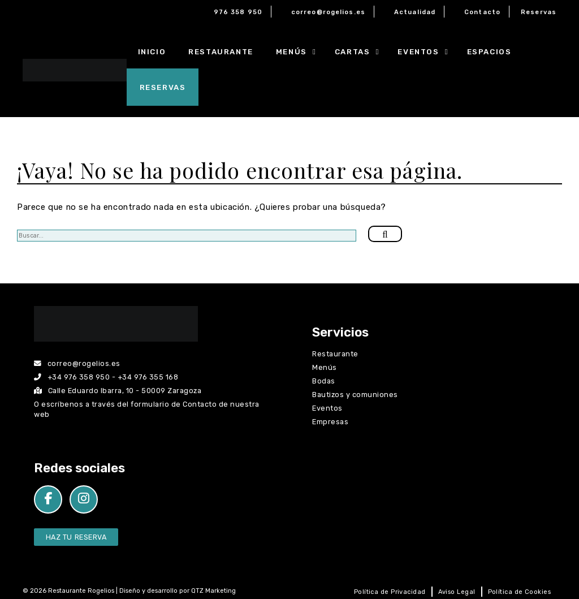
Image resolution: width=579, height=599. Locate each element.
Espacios (489, 51)
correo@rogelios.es (328, 12)
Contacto (482, 12)
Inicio (152, 51)
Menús (299, 51)
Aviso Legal (457, 592)
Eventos (426, 51)
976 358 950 (238, 12)
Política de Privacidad (390, 592)
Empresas (330, 421)
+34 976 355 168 (148, 377)
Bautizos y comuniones (355, 394)
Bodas (323, 381)
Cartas (361, 51)
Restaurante (220, 51)
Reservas (538, 12)
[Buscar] (385, 234)
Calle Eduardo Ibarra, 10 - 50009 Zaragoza (117, 390)
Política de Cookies (519, 592)
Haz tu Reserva (76, 537)
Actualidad (414, 12)
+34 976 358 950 (78, 377)
